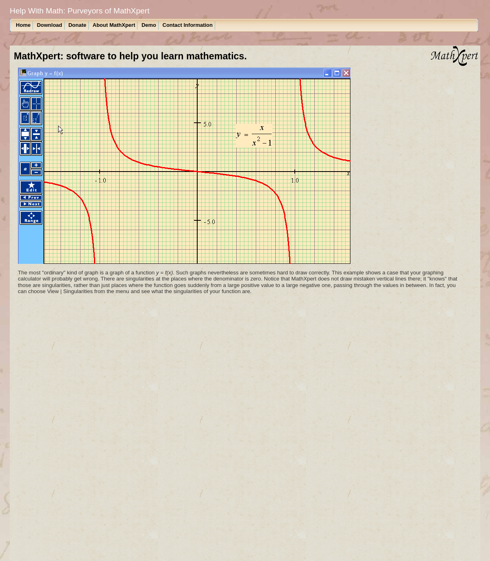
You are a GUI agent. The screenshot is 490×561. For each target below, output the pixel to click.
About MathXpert (114, 25)
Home (23, 25)
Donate (77, 25)
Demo (149, 25)
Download (49, 25)
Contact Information (188, 25)
